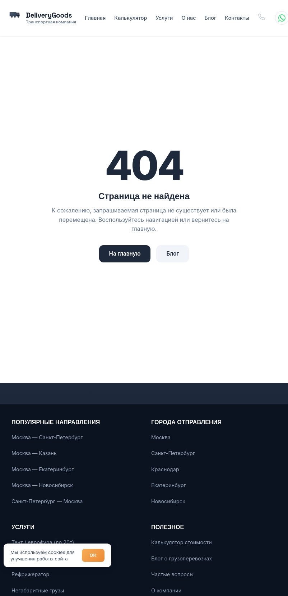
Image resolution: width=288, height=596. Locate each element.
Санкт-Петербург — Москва (47, 501)
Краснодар (165, 469)
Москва (161, 437)
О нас (189, 18)
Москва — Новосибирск (42, 485)
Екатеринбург (168, 485)
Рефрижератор (30, 574)
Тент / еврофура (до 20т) (42, 542)
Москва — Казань (34, 453)
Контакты (237, 18)
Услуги (164, 18)
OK (93, 555)
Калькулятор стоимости (181, 542)
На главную (125, 253)
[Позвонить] (261, 18)
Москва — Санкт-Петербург (47, 437)
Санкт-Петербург (173, 453)
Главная (95, 18)
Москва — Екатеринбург (42, 469)
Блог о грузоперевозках (181, 558)
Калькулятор (130, 18)
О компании (166, 590)
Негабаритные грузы (37, 590)
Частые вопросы (172, 574)
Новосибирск (168, 501)
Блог (210, 18)
